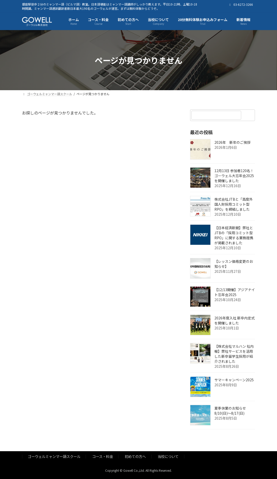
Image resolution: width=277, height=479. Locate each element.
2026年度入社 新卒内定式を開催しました (234, 321)
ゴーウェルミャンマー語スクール (54, 456)
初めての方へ (135, 456)
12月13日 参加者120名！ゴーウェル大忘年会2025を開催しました (234, 175)
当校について (168, 456)
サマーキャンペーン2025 (234, 380)
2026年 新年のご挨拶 (232, 142)
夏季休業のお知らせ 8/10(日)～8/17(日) (230, 411)
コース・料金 (102, 456)
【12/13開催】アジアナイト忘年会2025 (234, 292)
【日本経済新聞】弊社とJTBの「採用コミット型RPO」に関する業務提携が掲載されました (233, 235)
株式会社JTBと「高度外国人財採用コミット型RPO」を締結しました (233, 204)
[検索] (249, 115)
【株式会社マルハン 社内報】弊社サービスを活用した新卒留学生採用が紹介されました (234, 354)
